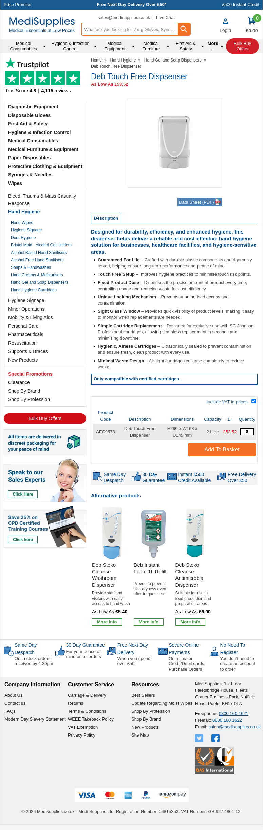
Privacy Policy (81, 735)
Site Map (140, 735)
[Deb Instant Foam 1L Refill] (153, 567)
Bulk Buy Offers (45, 418)
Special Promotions (30, 374)
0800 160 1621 (233, 713)
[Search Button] (184, 29)
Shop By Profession (29, 399)
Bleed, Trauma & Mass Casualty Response (42, 199)
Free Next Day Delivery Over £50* (131, 4)
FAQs (10, 711)
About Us (13, 695)
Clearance (19, 382)
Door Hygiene (23, 237)
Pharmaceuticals (25, 334)
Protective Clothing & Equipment (45, 166)
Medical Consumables (33, 140)
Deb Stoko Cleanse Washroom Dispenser (104, 575)
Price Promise (17, 4)
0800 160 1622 (227, 720)
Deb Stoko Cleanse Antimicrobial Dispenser (190, 575)
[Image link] (45, 526)
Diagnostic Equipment (33, 106)
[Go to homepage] (42, 24)
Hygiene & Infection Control (39, 132)
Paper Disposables (29, 157)
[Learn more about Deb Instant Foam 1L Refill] (149, 622)
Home (96, 60)
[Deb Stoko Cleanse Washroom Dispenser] (112, 567)
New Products (23, 360)
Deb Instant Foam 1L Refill (150, 568)
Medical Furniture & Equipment (43, 149)
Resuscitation (22, 343)
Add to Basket (222, 449)
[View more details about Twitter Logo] (200, 738)
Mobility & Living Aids (30, 317)
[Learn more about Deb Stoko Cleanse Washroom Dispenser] (107, 622)
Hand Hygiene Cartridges (34, 290)
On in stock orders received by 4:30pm (34, 661)
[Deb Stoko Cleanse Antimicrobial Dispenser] (195, 567)
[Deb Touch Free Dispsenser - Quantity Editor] (247, 431)
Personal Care (23, 326)
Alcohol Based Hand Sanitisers (39, 252)
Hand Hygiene (24, 211)
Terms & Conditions (87, 711)
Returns (75, 703)
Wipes (15, 183)
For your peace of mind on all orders (83, 654)
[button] (225, 25)
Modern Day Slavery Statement (35, 719)
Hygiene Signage (26, 230)
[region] (112, 533)
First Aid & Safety (28, 123)
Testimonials (45, 77)
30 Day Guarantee (85, 645)
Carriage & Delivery (87, 695)
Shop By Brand (24, 391)
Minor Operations (26, 309)
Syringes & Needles (30, 174)
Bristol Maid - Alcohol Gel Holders (41, 245)
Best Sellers (143, 695)
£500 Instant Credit (240, 4)
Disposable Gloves (29, 115)
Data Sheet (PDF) (199, 202)
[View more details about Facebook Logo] (216, 738)
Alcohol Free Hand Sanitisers (37, 260)
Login (225, 30)
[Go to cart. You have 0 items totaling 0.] (252, 25)
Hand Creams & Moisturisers (37, 275)
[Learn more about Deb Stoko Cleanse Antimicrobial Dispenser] (190, 622)
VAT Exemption (83, 727)
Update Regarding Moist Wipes (161, 703)
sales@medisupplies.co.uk (124, 17)
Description (106, 218)
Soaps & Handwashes (31, 267)
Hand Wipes (22, 222)
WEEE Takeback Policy (91, 719)
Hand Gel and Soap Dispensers (39, 282)
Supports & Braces (28, 351)
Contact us (14, 703)
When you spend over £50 (134, 661)
